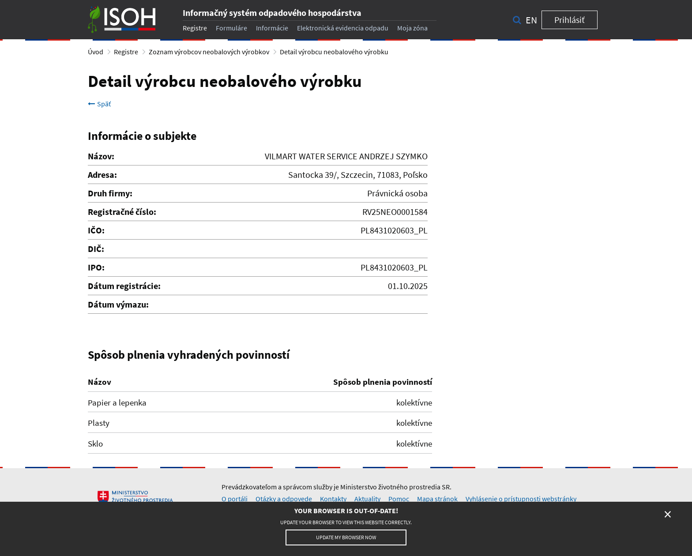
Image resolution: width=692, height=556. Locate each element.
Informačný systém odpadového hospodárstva (272, 12)
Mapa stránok (437, 498)
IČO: (96, 230)
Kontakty (333, 498)
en (531, 20)
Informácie (272, 27)
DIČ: (96, 248)
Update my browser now (346, 537)
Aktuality (367, 498)
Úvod (95, 51)
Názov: (101, 156)
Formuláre (231, 27)
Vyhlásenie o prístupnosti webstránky (521, 498)
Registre (195, 27)
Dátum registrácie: (124, 285)
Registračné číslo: (122, 211)
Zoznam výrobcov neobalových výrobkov (209, 51)
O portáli (235, 498)
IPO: (96, 267)
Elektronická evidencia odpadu (342, 27)
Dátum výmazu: (118, 304)
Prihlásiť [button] (569, 19)
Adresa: (102, 174)
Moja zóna (412, 27)
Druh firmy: (110, 193)
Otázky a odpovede (284, 498)
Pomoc (398, 498)
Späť (99, 103)
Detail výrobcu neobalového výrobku (334, 51)
